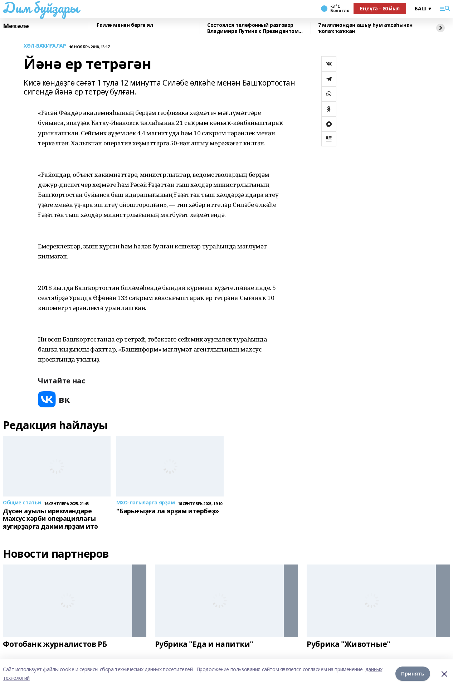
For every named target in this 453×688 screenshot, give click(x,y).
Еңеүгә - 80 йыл (380, 8)
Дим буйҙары (40, 7)
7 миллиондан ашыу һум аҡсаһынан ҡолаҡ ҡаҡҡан (365, 28)
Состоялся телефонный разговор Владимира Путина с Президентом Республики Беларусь (252, 28)
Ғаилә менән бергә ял (124, 25)
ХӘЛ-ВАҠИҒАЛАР (45, 46)
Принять (412, 673)
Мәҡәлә (16, 26)
